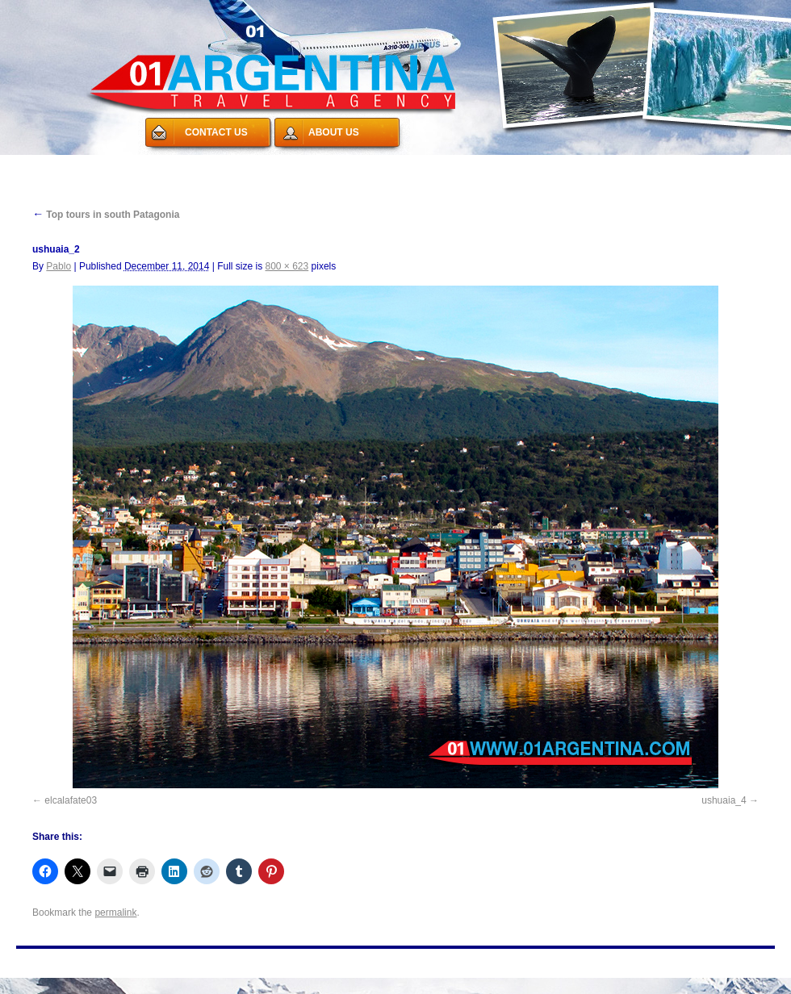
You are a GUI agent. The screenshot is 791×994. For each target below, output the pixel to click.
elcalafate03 (70, 800)
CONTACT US (216, 132)
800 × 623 (287, 266)
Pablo (58, 266)
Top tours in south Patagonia (105, 214)
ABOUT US (333, 132)
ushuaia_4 (723, 800)
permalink (115, 912)
